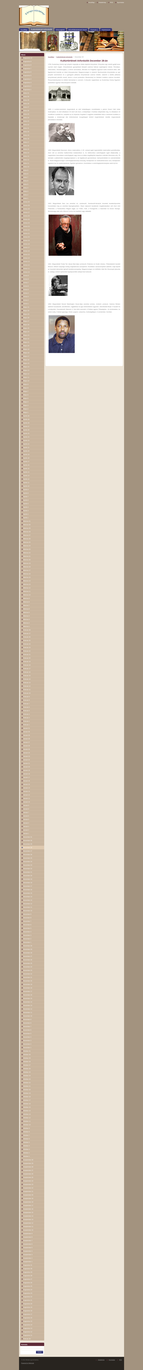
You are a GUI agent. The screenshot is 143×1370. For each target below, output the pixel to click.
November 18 (27, 988)
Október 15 (27, 1107)
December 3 (27, 935)
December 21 (27, 872)
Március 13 (27, 584)
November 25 (27, 963)
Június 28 (26, 209)
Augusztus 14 (27, 1325)
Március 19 (27, 563)
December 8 (27, 918)
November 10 (27, 1016)
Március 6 (26, 609)
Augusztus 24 (27, 1289)
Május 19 (26, 349)
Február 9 (26, 696)
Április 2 (26, 514)
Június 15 (26, 254)
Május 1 (25, 412)
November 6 (27, 1030)
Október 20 (27, 1089)
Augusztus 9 (27, 61)
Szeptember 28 (28, 1167)
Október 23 (27, 1079)
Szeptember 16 (28, 1209)
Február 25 (27, 640)
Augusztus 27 (27, 1279)
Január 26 (26, 746)
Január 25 (26, 749)
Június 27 (26, 212)
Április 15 (26, 468)
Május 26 (26, 324)
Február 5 (26, 710)
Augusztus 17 (27, 1314)
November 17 (27, 991)
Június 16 (26, 251)
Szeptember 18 (28, 1202)
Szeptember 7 (27, 1240)
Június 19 (26, 240)
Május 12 (26, 374)
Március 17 (27, 570)
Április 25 (26, 433)
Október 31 (27, 1051)
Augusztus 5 (27, 75)
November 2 (27, 1044)
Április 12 (26, 479)
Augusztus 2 (27, 86)
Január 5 (26, 819)
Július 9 (25, 170)
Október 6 (26, 1139)
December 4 (27, 932)
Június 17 (26, 247)
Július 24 (26, 117)
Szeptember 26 (28, 1174)
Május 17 (26, 356)
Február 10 (27, 693)
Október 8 (26, 1132)
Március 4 (26, 616)
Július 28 (26, 103)
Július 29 (26, 100)
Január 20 (26, 767)
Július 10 (26, 167)
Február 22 (27, 651)
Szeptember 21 (28, 1191)
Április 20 (26, 451)
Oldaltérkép (102, 2)
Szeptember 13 (28, 1219)
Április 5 (26, 503)
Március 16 (27, 574)
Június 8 (26, 279)
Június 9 (26, 275)
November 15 (27, 998)
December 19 (27, 879)
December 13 (27, 900)
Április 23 (26, 440)
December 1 (27, 942)
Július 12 (26, 160)
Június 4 (26, 293)
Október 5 (26, 1142)
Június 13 (26, 261)
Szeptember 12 (28, 1223)
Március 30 (27, 524)
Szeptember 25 (28, 1177)
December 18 (27, 882)
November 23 (27, 970)
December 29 (27, 844)
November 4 (27, 1037)
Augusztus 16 (27, 1318)
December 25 (27, 858)
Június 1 (26, 303)
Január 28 (26, 739)
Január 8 (26, 809)
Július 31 (26, 93)
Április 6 (26, 500)
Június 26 (26, 216)
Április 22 (26, 444)
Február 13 (27, 682)
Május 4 (25, 402)
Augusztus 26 (27, 1282)
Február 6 (26, 707)
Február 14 (27, 679)
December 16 (27, 889)
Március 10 (27, 595)
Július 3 (25, 191)
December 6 (27, 925)
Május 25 (26, 328)
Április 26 (26, 430)
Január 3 (26, 826)
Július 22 (26, 124)
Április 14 (26, 472)
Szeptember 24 (28, 1181)
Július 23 (26, 121)
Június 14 (26, 258)
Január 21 (26, 763)
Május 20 (26, 346)
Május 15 (26, 363)
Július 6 (25, 181)
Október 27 (27, 1065)
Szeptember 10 (28, 1230)
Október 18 (27, 1096)
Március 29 (27, 528)
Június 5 (26, 289)
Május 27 (26, 321)
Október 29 (27, 1058)
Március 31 (27, 521)
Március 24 (27, 546)
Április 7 (26, 496)
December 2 (27, 939)
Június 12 (26, 265)
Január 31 (26, 728)
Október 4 (26, 1146)
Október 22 (27, 1082)
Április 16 (26, 465)
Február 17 (27, 668)
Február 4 (26, 714)
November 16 (27, 995)
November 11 (27, 1012)
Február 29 (27, 1339)
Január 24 (26, 753)
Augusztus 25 (27, 1286)
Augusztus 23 (27, 1293)
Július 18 (26, 138)
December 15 (27, 893)
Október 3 (26, 1149)
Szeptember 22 (28, 1188)
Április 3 (26, 510)
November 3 (27, 1040)
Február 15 (27, 675)
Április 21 (26, 447)
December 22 (27, 868)
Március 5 (26, 612)
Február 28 (27, 630)
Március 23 (27, 549)
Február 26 (27, 637)
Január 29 (26, 735)
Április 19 (26, 454)
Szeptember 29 (28, 1163)
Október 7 (26, 1135)
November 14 (27, 1002)
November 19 (27, 984)
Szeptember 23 (28, 1184)
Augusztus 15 (27, 1321)
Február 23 (27, 647)
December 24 (27, 861)
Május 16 (26, 360)
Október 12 (27, 1118)
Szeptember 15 (28, 1212)
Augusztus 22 (27, 1297)
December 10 (27, 911)
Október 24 (27, 1075)
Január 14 (26, 788)
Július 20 (26, 131)
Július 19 (26, 135)
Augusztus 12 (27, 1332)
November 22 (27, 974)
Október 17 (27, 1100)
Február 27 (27, 633)
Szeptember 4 (27, 1251)
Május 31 (26, 307)
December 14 (27, 896)
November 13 (27, 1005)
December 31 (27, 837)
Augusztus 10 (27, 58)
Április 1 (26, 517)
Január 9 (26, 805)
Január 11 (26, 798)
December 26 (27, 854)
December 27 (27, 851)
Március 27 (27, 535)
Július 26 (26, 110)
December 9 (27, 914)
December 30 (27, 840)
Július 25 (26, 114)
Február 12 (27, 686)
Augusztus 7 (27, 68)
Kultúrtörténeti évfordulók (64, 57)
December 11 (27, 907)
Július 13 (26, 156)
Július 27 (26, 107)
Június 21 (26, 233)
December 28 (27, 847)
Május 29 (26, 314)
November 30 (27, 946)
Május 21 (26, 342)
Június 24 (26, 223)
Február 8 (26, 700)
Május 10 (26, 381)
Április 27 (26, 426)
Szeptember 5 (27, 1247)
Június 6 (26, 286)
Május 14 (26, 367)
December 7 (27, 921)
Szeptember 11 (28, 1226)
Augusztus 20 (27, 1304)
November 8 (27, 1023)
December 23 (27, 865)
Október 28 (27, 1061)
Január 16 (26, 781)
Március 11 (27, 591)
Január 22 (26, 760)
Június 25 (26, 219)
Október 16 (27, 1104)
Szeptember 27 (28, 1170)
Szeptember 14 (28, 1216)
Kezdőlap (92, 2)
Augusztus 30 (27, 1268)
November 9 (27, 1019)
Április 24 (26, 437)
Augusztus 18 (27, 1311)
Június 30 (26, 202)
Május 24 (26, 331)
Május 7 (25, 391)
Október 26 (27, 1068)
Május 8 (25, 388)
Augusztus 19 (27, 1307)
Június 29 (26, 205)
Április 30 (26, 416)
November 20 (27, 981)
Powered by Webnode (27, 1363)
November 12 (27, 1009)
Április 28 (26, 423)
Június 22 (26, 230)
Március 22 (27, 553)
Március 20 (27, 560)
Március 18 (27, 567)
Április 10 (26, 486)
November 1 (27, 1047)
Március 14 (27, 581)
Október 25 (27, 1072)
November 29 (27, 949)
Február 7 (26, 703)
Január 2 (26, 830)
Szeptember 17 (28, 1205)
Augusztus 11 (27, 1335)
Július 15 (26, 149)
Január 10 (26, 802)
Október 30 (27, 1054)
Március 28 (27, 532)
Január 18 (26, 774)
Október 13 (27, 1114)
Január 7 (26, 812)
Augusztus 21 (27, 1300)
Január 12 (26, 795)
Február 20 (27, 658)
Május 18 (26, 353)
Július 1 (25, 198)
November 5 (27, 1033)
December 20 (27, 875)
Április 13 (26, 475)
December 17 (27, 886)
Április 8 (26, 493)
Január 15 (26, 784)
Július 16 (26, 146)
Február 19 (27, 661)
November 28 (27, 953)
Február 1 (26, 725)
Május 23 (26, 335)
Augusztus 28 (27, 1275)
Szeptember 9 (27, 1233)
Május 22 (26, 339)
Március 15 (27, 577)
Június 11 (26, 268)
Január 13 (26, 791)
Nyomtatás (120, 2)
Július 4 (25, 188)
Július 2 (25, 195)
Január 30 (26, 732)
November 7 (27, 1026)
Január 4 (26, 823)
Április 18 (26, 458)
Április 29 (26, 419)
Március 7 (26, 605)
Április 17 (26, 461)
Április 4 (26, 507)
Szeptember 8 (27, 1237)
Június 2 (26, 300)
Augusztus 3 (27, 82)
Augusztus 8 (27, 65)
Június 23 (26, 226)
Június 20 (26, 237)
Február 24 (27, 644)
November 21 (27, 977)
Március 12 (27, 588)
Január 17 (26, 777)
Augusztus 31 (27, 1265)
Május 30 (26, 310)
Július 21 (26, 128)
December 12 (27, 903)
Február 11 (27, 689)
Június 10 (26, 272)
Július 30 (26, 96)
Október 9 (26, 1128)
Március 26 (27, 539)
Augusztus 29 (27, 1272)
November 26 (27, 960)
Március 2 (26, 623)
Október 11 (27, 1121)
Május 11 (26, 377)
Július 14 (26, 153)
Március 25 (27, 542)
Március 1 (26, 626)
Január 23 (26, 756)
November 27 (27, 956)
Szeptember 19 (28, 1198)
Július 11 (26, 163)
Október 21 (27, 1086)
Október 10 (27, 1125)
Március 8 (26, 602)
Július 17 (26, 142)
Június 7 (26, 282)
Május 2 (25, 409)
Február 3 (26, 718)
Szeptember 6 (27, 1244)
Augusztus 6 (27, 72)
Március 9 (26, 598)
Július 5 (25, 184)
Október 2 (26, 1153)
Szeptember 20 (28, 1195)
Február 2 (26, 721)
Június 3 (26, 296)
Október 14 (27, 1111)
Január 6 (26, 816)
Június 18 (26, 244)
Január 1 (26, 833)
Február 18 (27, 665)
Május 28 (26, 317)
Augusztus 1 (27, 89)
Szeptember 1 (27, 1261)
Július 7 (25, 177)
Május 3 (25, 405)
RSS (111, 2)
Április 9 (26, 489)
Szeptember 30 (28, 1160)
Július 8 (25, 174)
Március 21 (27, 556)
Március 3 (26, 619)
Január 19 (26, 770)
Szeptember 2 (27, 1258)
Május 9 (25, 384)
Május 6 (25, 395)
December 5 (27, 928)
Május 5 (25, 398)
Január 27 (26, 742)
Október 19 (27, 1093)
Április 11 (26, 482)
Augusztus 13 (27, 1328)
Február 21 (27, 654)
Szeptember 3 (27, 1254)
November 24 (27, 967)
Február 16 (27, 672)
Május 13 (26, 370)
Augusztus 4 (27, 79)
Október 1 (26, 1156)
